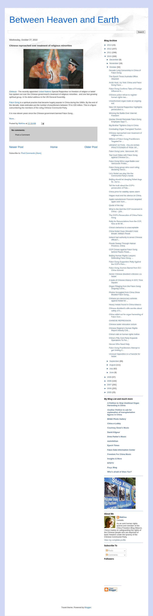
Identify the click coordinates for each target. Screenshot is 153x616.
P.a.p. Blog (112, 467)
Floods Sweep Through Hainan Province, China (122, 244)
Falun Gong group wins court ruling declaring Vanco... (124, 168)
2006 (109, 388)
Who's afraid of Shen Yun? (119, 472)
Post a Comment (22, 135)
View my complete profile (115, 540)
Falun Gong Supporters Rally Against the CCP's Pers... (125, 263)
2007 (109, 385)
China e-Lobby (114, 423)
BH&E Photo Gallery (116, 419)
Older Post (91, 147)
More (11, 119)
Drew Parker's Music (116, 436)
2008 (109, 381)
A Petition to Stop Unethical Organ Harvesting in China (123, 404)
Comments (112, 555)
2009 (109, 377)
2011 (109, 52)
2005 (109, 392)
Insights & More (114, 459)
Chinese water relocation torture (122, 324)
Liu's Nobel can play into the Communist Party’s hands (121, 174)
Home (54, 147)
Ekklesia (12, 91)
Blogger (88, 607)
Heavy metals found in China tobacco (125, 304)
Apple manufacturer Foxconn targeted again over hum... (125, 200)
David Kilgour (113, 432)
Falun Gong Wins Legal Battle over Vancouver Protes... (124, 162)
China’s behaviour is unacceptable (124, 227)
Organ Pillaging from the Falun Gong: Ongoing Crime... (125, 287)
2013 (109, 45)
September (115, 361)
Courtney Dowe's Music (118, 428)
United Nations (45, 91)
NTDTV (110, 463)
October (113, 67)
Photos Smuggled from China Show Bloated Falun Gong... (124, 293)
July (112, 368)
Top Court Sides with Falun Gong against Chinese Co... (123, 156)
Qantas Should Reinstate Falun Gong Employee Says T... (125, 120)
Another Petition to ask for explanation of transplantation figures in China (121, 412)
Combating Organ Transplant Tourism (125, 129)
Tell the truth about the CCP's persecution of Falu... (121, 186)
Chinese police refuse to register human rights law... (123, 96)
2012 (109, 49)
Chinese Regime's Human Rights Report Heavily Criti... (123, 329)
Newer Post (16, 147)
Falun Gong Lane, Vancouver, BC (123, 151)
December (114, 59)
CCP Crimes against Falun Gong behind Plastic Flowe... (123, 250)
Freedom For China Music (119, 454)
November (114, 63)
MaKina (123, 517)
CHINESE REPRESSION (120, 320)
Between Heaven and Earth (64, 20)
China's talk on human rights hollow (124, 334)
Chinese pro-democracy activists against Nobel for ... (123, 299)
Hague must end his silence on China (125, 195)
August (113, 365)
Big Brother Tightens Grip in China (123, 125)
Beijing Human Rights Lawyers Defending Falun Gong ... (122, 257)
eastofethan (112, 441)
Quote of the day (116, 205)
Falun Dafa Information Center (121, 450)
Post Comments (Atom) (31, 153)
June (112, 372)
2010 (109, 56)
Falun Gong (14, 102)
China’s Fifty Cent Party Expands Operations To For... (123, 339)
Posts (109, 550)
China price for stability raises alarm (124, 192)
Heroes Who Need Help (119, 344)
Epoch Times (113, 445)
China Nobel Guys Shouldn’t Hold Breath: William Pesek (123, 232)
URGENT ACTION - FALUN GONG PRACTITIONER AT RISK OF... (124, 146)
